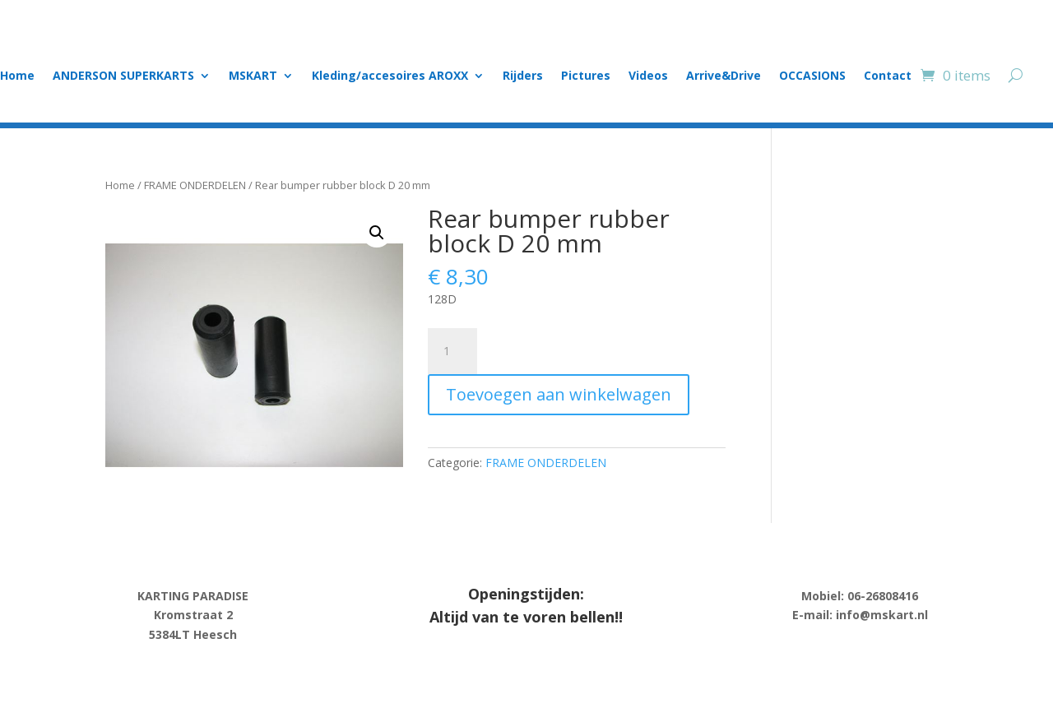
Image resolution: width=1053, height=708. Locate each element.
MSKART (253, 76)
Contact (888, 76)
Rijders (523, 76)
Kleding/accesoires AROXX (390, 76)
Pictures (585, 76)
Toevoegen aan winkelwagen (558, 394)
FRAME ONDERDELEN (195, 185)
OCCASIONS (812, 76)
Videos (648, 76)
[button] (377, 233)
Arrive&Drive (723, 76)
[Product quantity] (452, 351)
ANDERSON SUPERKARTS (123, 76)
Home (17, 76)
